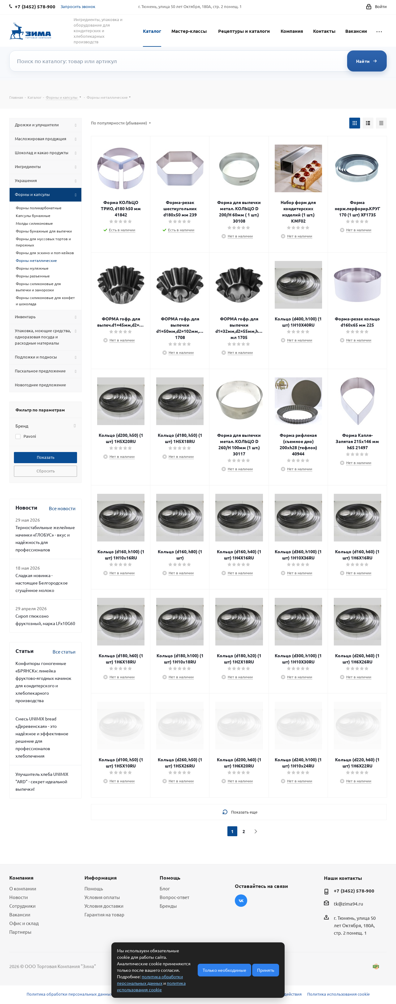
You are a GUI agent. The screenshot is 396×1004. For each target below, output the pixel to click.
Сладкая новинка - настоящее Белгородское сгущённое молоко (41, 582)
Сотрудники (22, 906)
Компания (292, 31)
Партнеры (20, 932)
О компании (22, 888)
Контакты (324, 31)
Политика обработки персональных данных (70, 994)
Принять (265, 970)
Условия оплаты (102, 897)
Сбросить (46, 470)
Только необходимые (224, 970)
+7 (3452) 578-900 (354, 891)
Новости (18, 897)
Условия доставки (103, 906)
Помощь (93, 888)
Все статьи (64, 651)
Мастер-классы (189, 31)
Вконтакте (241, 900)
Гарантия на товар (104, 914)
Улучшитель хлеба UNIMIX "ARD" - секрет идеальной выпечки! (41, 781)
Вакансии (356, 31)
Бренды (168, 906)
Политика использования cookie (338, 994)
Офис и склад (24, 923)
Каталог (152, 31)
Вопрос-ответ (174, 897)
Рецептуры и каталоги (244, 31)
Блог (165, 888)
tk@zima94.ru (348, 903)
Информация (100, 877)
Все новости (62, 508)
